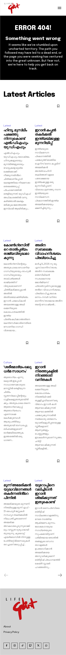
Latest (7, 125)
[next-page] (59, 575)
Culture (8, 362)
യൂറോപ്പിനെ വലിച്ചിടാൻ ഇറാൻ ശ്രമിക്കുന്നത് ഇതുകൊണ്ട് (45, 494)
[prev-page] (6, 575)
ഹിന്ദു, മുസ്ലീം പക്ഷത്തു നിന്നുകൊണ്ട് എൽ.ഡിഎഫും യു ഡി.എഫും (16, 139)
